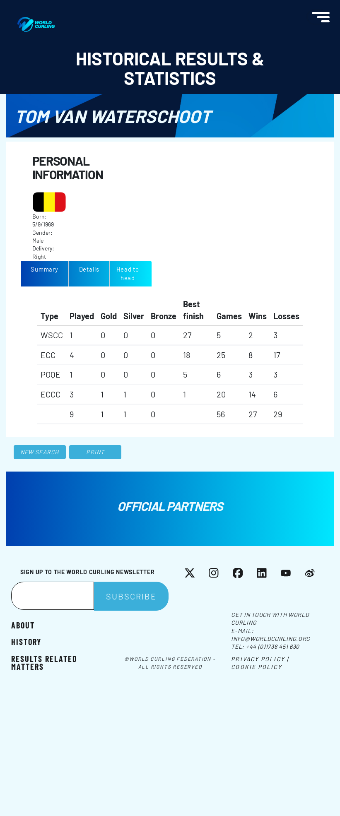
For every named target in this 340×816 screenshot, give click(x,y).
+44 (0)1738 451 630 (272, 646)
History (26, 641)
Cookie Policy (256, 666)
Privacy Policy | (260, 658)
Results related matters (44, 662)
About (23, 624)
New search (39, 451)
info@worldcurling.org (270, 638)
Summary (44, 269)
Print (95, 451)
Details (89, 269)
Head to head (127, 273)
